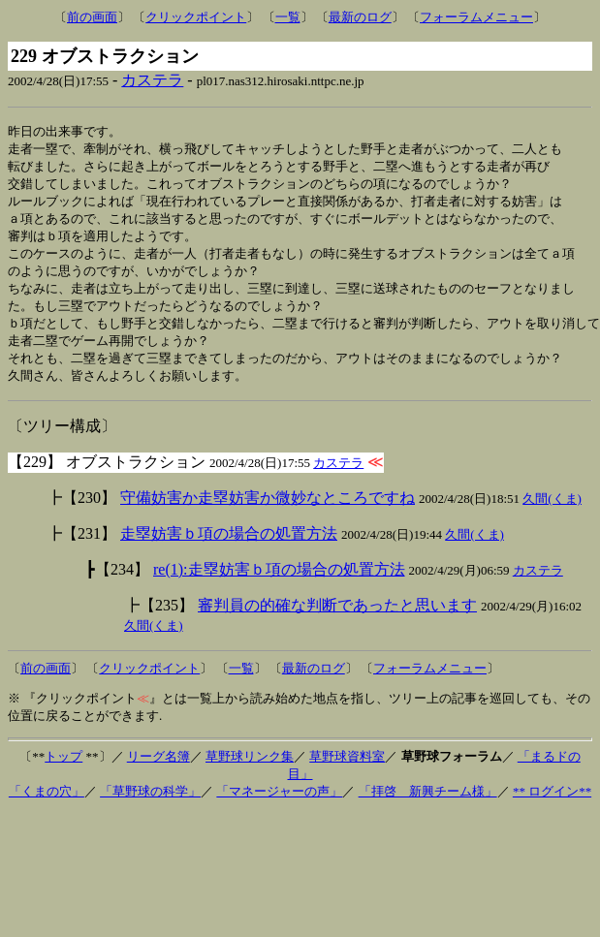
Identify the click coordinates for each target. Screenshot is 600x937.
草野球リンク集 (249, 771)
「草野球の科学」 (150, 805)
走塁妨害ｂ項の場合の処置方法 (228, 548)
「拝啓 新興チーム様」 (428, 805)
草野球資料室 (347, 771)
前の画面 (92, 17)
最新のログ (360, 17)
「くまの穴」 (46, 805)
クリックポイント (195, 17)
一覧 (287, 17)
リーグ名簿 (158, 771)
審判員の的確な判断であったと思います (337, 619)
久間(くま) (552, 513)
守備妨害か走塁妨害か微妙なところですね (267, 512)
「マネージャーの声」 (279, 805)
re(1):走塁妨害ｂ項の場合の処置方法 (279, 584)
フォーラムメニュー (476, 17)
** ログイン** (552, 805)
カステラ (152, 80)
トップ (63, 771)
